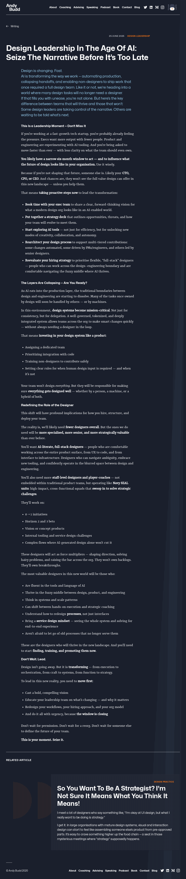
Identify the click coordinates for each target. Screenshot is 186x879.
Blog (137, 7)
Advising (78, 7)
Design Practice (163, 781)
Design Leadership (137, 36)
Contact (127, 7)
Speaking (92, 7)
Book (116, 7)
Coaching (65, 7)
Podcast (105, 7)
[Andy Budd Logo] (13, 7)
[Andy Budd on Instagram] (162, 7)
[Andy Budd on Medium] (157, 7)
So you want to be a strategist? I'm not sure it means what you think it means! (112, 796)
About (53, 7)
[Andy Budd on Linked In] (151, 7)
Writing (12, 26)
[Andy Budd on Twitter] (145, 7)
